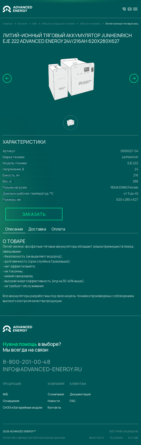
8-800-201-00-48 (26, 362)
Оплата (58, 229)
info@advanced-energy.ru (42, 369)
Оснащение (11, 401)
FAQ (72, 401)
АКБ (5, 394)
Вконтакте (96, 437)
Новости (54, 401)
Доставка (37, 229)
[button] (7, 78)
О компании (56, 394)
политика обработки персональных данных (34, 437)
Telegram (116, 437)
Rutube (133, 437)
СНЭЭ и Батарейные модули (22, 407)
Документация (80, 394)
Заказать (34, 214)
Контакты (54, 407)
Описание (14, 229)
